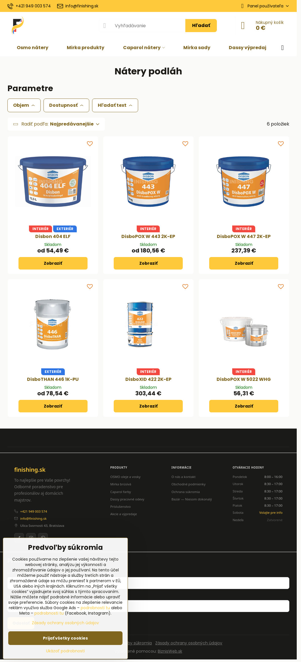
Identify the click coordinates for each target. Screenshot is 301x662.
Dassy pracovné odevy (127, 499)
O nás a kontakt (183, 477)
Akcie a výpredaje (123, 514)
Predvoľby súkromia (132, 643)
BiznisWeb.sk (170, 651)
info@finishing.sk (33, 518)
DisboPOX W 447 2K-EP (244, 236)
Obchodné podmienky (188, 484)
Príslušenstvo (120, 506)
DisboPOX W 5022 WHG (244, 379)
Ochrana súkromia (185, 492)
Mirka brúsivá (120, 484)
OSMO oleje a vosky (125, 477)
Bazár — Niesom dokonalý (191, 499)
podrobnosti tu (95, 608)
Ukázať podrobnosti (65, 651)
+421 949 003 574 (33, 511)
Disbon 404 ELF (52, 236)
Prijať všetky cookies (65, 638)
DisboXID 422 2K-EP (148, 379)
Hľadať (201, 25)
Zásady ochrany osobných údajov (188, 643)
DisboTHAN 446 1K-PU (53, 379)
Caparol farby (120, 492)
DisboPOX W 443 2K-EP (148, 236)
